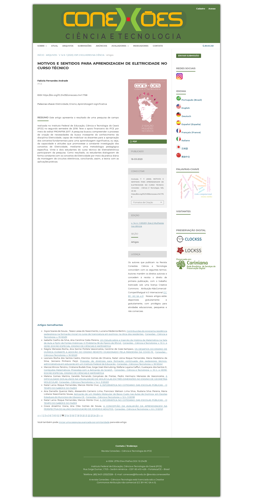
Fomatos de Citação (143, 202)
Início (40, 55)
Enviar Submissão (188, 55)
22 (89, 415)
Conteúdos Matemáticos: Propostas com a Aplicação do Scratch (78, 370)
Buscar (208, 46)
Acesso (212, 8)
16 (73, 415)
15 (70, 415)
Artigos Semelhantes (50, 325)
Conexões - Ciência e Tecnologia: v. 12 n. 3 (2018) (110, 397)
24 (94, 415)
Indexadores (140, 46)
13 (65, 415)
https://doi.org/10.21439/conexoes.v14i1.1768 (65, 95)
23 (92, 415)
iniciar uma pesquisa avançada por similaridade (84, 422)
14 (68, 415)
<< (38, 415)
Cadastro (200, 8)
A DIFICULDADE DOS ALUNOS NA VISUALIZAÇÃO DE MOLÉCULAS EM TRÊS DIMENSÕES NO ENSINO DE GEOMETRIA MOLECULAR (105, 379)
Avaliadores (119, 46)
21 (86, 415)
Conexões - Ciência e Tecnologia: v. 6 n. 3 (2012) (139, 409)
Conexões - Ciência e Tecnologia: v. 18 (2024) (140, 364)
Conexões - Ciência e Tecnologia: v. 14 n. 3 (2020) (84, 382)
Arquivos (67, 46)
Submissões (84, 46)
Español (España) (191, 124)
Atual (54, 46)
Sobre (41, 46)
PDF (134, 141)
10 (58, 415)
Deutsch (186, 116)
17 (76, 415)
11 (60, 415)
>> (102, 415)
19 (81, 415)
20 (83, 415)
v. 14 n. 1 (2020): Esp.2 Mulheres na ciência (81, 55)
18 (78, 415)
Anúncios (101, 46)
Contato (158, 46)
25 (97, 415)
